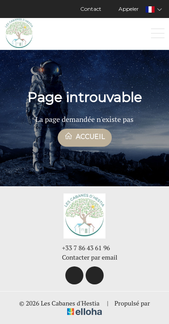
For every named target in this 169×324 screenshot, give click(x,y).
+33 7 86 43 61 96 (81, 247)
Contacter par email (85, 257)
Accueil (84, 136)
